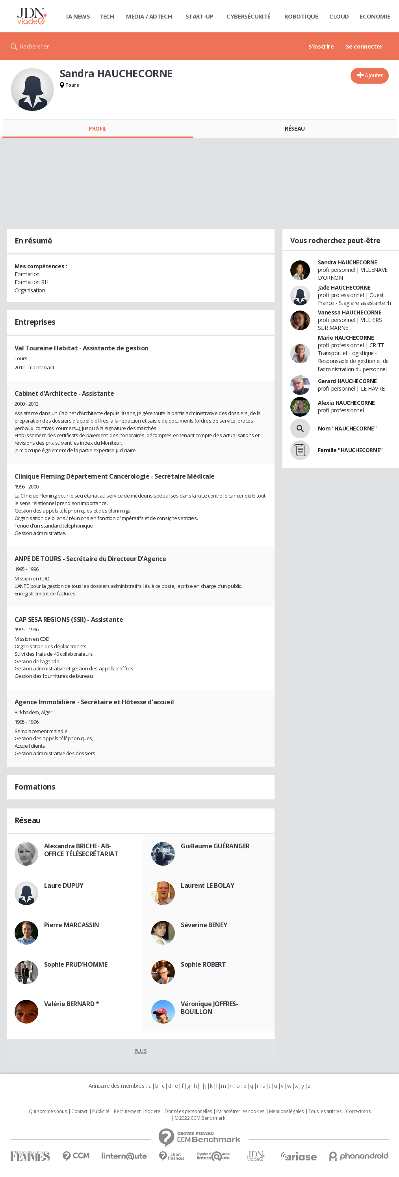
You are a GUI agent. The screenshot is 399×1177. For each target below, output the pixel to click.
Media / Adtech (149, 16)
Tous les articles (324, 1111)
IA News (78, 16)
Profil (97, 128)
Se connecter (364, 46)
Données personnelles (188, 1111)
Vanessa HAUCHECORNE (350, 312)
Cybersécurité (248, 16)
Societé (152, 1111)
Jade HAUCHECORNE (344, 287)
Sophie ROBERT (203, 964)
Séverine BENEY (204, 925)
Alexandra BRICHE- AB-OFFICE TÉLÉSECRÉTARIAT (81, 850)
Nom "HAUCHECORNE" (347, 428)
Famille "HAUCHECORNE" (350, 450)
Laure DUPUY (64, 885)
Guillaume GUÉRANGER (215, 846)
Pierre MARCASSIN (71, 925)
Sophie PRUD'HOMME (76, 964)
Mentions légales (286, 1111)
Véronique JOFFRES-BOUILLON (209, 1007)
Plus (140, 1050)
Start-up (199, 16)
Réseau (294, 128)
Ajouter (373, 75)
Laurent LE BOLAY (207, 885)
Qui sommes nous (48, 1111)
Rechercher (34, 46)
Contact (79, 1111)
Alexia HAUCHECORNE (346, 402)
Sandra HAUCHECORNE (347, 262)
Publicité (100, 1111)
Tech (106, 16)
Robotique (301, 16)
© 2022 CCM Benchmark (199, 1118)
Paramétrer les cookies (240, 1111)
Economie (375, 16)
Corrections (358, 1111)
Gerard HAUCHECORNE (347, 381)
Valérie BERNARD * (71, 1003)
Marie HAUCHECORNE (346, 337)
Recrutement (127, 1111)
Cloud (339, 16)
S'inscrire (321, 46)
